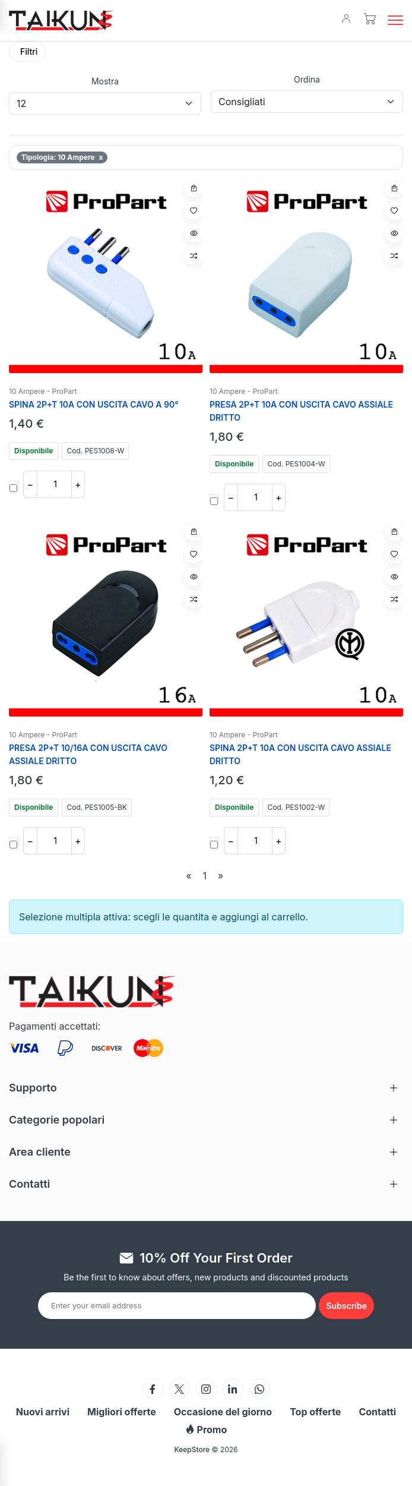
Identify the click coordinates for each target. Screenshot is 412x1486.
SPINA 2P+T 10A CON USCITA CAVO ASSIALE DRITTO (300, 754)
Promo (206, 1429)
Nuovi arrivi (42, 1411)
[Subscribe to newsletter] (346, 1305)
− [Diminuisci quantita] (30, 484)
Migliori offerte (121, 1411)
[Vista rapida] (193, 233)
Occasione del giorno (223, 1411)
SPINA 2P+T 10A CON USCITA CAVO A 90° (94, 404)
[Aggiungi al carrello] (193, 188)
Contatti (377, 1411)
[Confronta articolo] (193, 256)
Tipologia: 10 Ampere (62, 157)
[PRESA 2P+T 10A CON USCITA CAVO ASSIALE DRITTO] (306, 276)
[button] (395, 20)
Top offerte (315, 1411)
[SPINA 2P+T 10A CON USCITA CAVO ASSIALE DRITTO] (306, 620)
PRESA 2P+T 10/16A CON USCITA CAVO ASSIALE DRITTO (88, 754)
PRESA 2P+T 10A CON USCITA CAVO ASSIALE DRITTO (301, 410)
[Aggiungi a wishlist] (193, 211)
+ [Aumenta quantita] (78, 484)
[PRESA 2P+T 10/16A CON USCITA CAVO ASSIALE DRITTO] (105, 620)
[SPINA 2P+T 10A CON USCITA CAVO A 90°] (105, 276)
